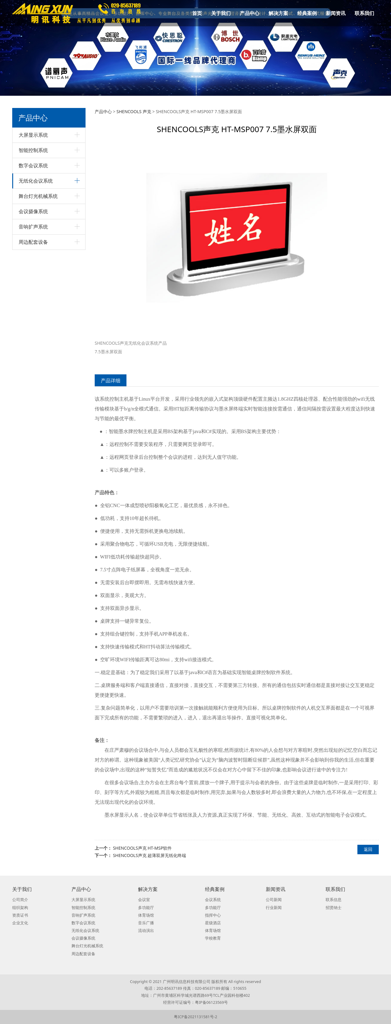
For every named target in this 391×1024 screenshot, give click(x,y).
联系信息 (334, 899)
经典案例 (307, 13)
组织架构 (20, 907)
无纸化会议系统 (36, 180)
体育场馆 (146, 915)
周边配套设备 (33, 242)
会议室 (144, 899)
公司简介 (20, 899)
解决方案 (278, 13)
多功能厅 (146, 907)
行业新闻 (274, 907)
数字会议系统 (33, 165)
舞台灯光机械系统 (38, 196)
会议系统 (213, 899)
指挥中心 (213, 915)
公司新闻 (274, 899)
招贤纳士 (334, 907)
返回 (368, 849)
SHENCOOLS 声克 (133, 111)
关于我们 (221, 13)
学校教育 (213, 938)
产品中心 (249, 13)
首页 (197, 13)
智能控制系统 (33, 150)
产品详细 (110, 380)
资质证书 (20, 915)
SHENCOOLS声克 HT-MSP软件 (142, 848)
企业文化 (20, 923)
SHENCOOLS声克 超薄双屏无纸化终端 (149, 855)
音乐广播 (146, 923)
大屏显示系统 (33, 135)
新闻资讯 (335, 13)
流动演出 (146, 930)
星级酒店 (213, 923)
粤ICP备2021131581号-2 (195, 1016)
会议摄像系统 (33, 211)
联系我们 (364, 13)
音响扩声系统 (33, 226)
